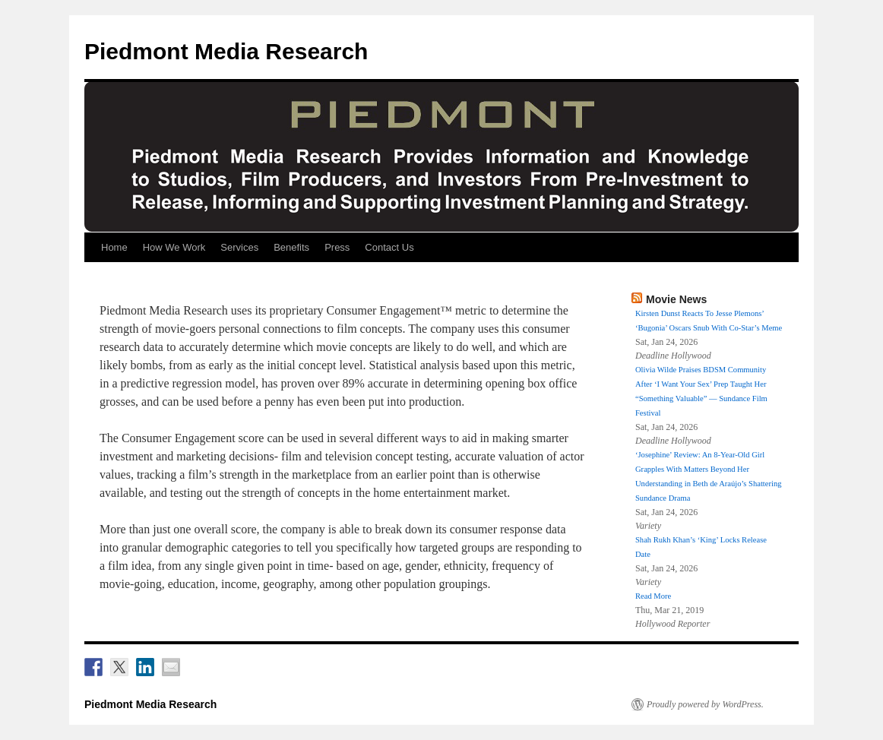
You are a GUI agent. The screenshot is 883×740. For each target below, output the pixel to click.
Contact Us (389, 247)
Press (337, 247)
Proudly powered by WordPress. (705, 704)
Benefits (291, 247)
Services (239, 247)
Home (114, 247)
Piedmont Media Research (226, 51)
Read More (653, 596)
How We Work (174, 247)
